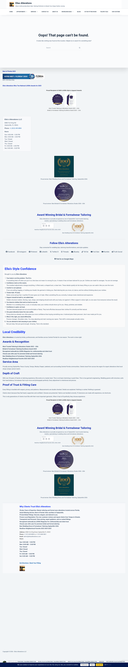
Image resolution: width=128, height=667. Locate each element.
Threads (65, 252)
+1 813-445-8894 (29, 534)
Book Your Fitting (35, 563)
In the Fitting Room (90, 11)
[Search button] (79, 48)
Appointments (22, 12)
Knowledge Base (68, 12)
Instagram (22, 252)
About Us (55, 11)
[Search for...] (61, 48)
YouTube (95, 252)
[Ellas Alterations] (12, 4)
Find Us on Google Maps (64, 259)
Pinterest (33, 252)
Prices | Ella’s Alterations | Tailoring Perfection (22, 661)
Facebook (10, 252)
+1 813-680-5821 (41, 534)
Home (11, 11)
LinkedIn (44, 252)
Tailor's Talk (104, 11)
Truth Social (117, 252)
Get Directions (24, 563)
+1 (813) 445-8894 (16, 128)
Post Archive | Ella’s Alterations (115, 661)
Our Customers (116, 11)
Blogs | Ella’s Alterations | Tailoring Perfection (52, 661)
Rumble (106, 252)
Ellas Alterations (23, 3)
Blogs (79, 11)
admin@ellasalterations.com (32, 536)
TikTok (85, 252)
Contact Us (45, 11)
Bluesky (75, 252)
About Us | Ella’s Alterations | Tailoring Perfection (82, 661)
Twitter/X (54, 252)
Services (34, 12)
